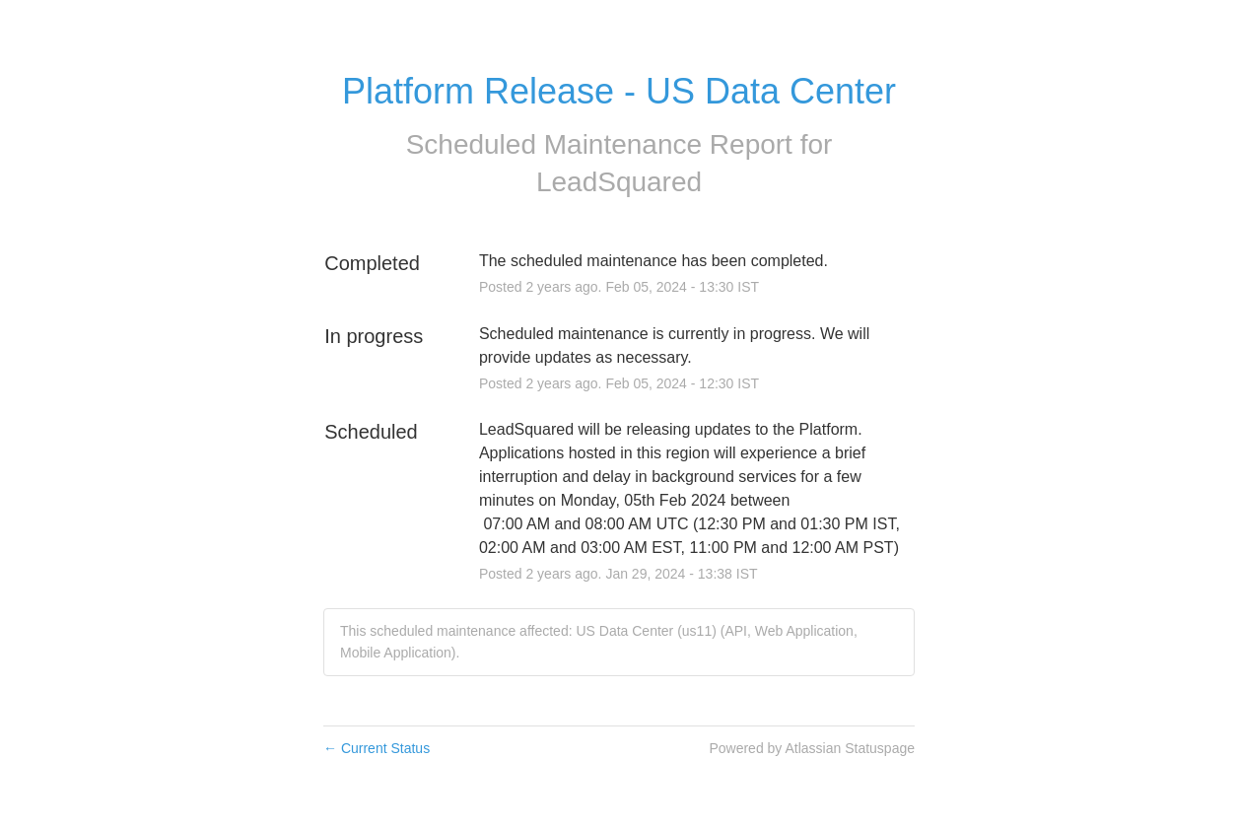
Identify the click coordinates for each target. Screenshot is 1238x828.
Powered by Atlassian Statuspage (812, 748)
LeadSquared (619, 182)
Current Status (376, 748)
